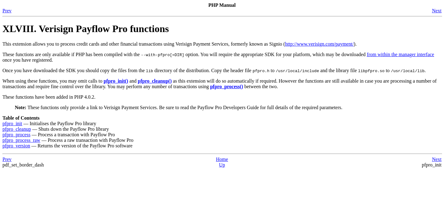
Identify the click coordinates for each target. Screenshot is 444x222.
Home (222, 159)
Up (222, 164)
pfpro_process (16, 134)
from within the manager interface (400, 54)
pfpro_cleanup (16, 129)
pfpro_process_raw (21, 140)
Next (437, 10)
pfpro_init (12, 123)
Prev (6, 10)
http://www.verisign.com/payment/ (319, 44)
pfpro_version (16, 145)
